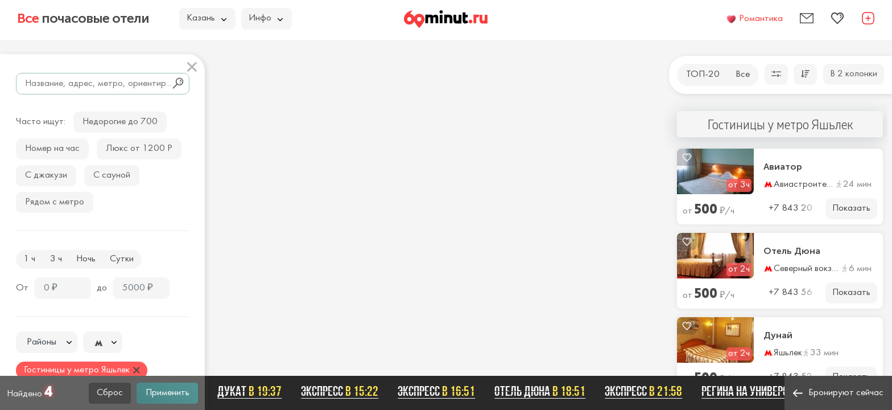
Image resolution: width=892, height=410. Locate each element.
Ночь (86, 259)
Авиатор (782, 166)
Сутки (122, 259)
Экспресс (344, 391)
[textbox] (46, 342)
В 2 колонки (853, 74)
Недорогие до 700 (120, 121)
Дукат (254, 391)
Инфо (266, 18)
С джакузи (46, 175)
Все (743, 74)
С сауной (111, 175)
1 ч (29, 259)
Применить (167, 392)
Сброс (110, 392)
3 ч (56, 259)
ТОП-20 (703, 74)
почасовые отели (83, 18)
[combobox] (46, 342)
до (102, 288)
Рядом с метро (54, 202)
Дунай (777, 335)
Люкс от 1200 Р (139, 148)
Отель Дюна (791, 251)
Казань (206, 18)
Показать (851, 208)
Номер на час (52, 148)
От (22, 288)
